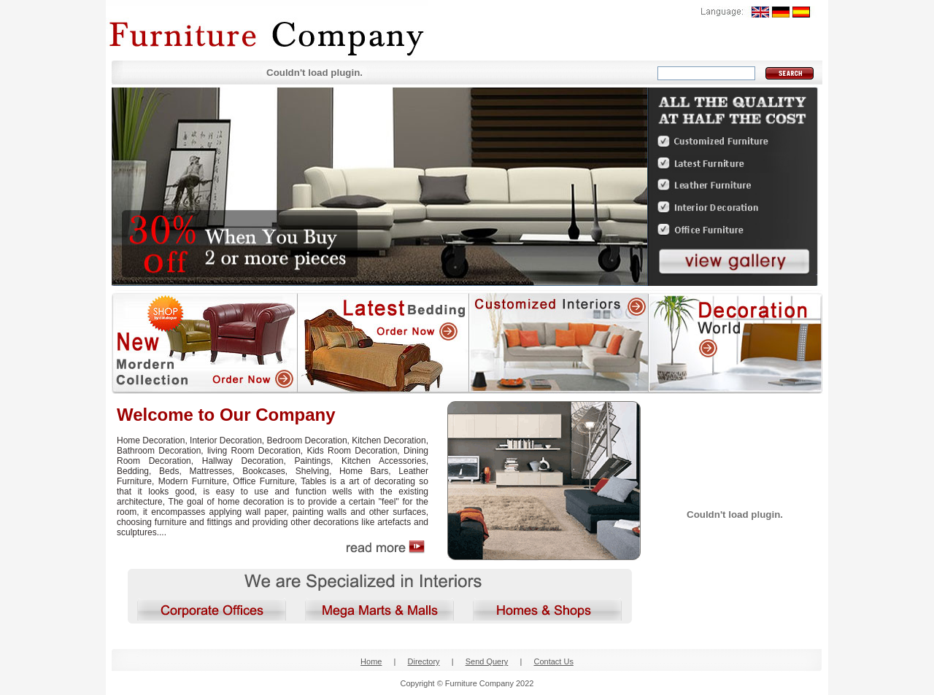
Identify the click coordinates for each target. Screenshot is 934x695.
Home (371, 661)
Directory (424, 661)
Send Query (487, 661)
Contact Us (553, 661)
